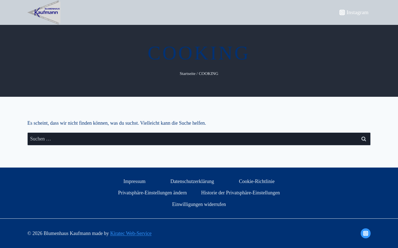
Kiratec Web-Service (131, 233)
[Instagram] (366, 233)
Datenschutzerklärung (192, 181)
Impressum (134, 181)
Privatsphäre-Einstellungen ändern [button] (152, 192)
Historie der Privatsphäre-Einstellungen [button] (240, 192)
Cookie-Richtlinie (257, 181)
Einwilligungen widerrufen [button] (199, 204)
